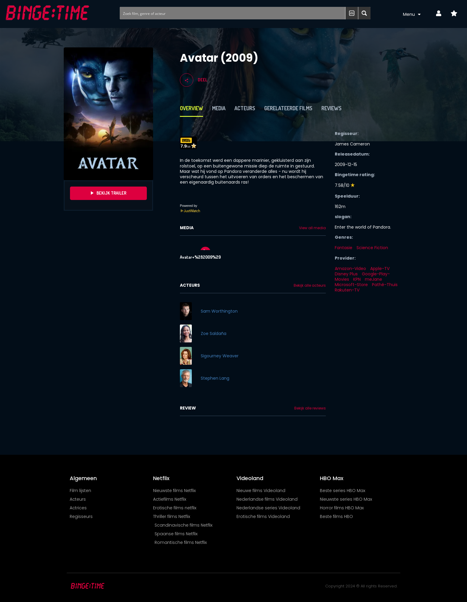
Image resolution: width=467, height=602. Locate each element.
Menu (412, 14)
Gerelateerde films (288, 108)
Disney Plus (346, 274)
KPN (357, 279)
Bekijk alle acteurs (310, 285)
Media (218, 108)
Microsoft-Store (351, 285)
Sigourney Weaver (220, 356)
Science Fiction (372, 248)
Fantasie (343, 248)
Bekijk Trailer (108, 193)
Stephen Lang (215, 378)
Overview (191, 108)
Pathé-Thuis (385, 285)
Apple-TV (380, 268)
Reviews (331, 108)
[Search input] (233, 13)
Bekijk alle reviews (310, 408)
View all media (312, 228)
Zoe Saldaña (213, 333)
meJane (373, 279)
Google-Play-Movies (362, 276)
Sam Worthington (219, 311)
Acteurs (244, 108)
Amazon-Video (350, 268)
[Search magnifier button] (364, 13)
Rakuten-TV (347, 290)
